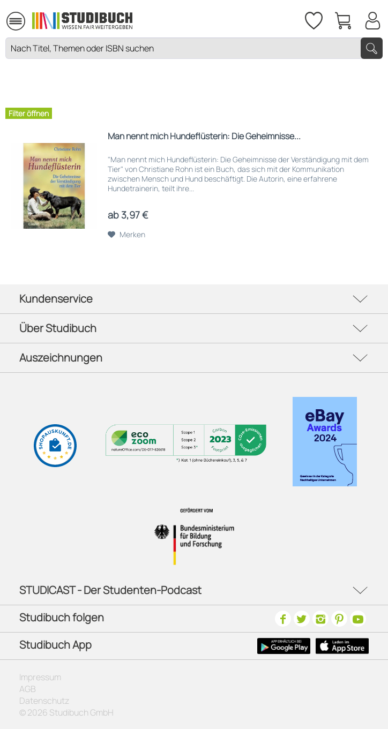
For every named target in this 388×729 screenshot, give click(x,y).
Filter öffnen (29, 113)
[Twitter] (302, 619)
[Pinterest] (339, 619)
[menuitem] (15, 19)
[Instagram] (320, 619)
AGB (27, 689)
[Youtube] (358, 619)
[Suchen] (372, 48)
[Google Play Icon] (283, 646)
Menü (15, 16)
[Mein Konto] (372, 19)
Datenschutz (44, 701)
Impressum (40, 677)
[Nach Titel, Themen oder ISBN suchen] (194, 48)
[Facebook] (283, 619)
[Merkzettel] (313, 19)
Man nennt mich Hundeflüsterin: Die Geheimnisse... (204, 136)
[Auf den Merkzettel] (126, 234)
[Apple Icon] (342, 646)
